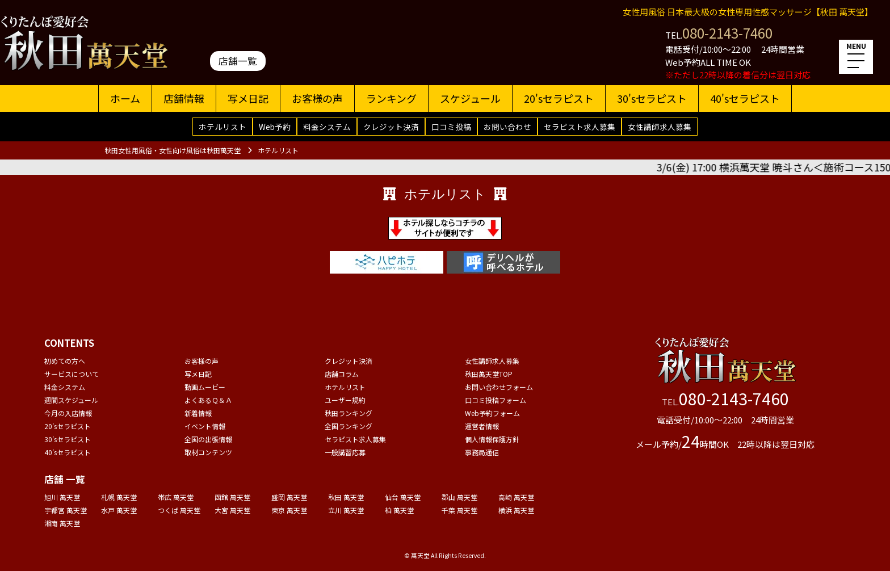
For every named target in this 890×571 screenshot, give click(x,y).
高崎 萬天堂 (516, 497)
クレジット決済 (391, 126)
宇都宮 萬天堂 (65, 510)
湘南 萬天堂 (62, 523)
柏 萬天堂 (399, 510)
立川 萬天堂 (346, 510)
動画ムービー (204, 387)
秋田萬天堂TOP (489, 374)
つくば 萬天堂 (179, 510)
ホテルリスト (222, 126)
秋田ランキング (348, 413)
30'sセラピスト (652, 98)
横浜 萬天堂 (516, 510)
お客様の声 (317, 98)
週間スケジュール (71, 400)
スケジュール (470, 98)
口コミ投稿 (451, 126)
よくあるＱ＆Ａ (208, 400)
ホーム (125, 98)
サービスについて (71, 374)
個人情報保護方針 (492, 439)
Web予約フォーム (492, 413)
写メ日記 (248, 98)
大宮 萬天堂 (232, 510)
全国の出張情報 (208, 439)
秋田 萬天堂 (346, 497)
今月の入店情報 (68, 413)
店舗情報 (183, 98)
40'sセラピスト (745, 98)
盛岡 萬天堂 (289, 497)
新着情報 (198, 413)
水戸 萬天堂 (119, 510)
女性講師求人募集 (659, 126)
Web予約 (275, 126)
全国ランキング (348, 426)
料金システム (327, 126)
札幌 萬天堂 (119, 497)
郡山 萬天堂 (459, 497)
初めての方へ (64, 361)
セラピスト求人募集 (579, 126)
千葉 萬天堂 (459, 510)
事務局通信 (482, 452)
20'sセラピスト (559, 98)
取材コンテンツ (208, 452)
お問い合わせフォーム (499, 387)
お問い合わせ (507, 126)
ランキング (391, 98)
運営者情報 (482, 426)
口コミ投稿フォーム (495, 400)
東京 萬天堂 (289, 510)
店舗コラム (342, 374)
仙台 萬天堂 (403, 497)
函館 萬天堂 (232, 497)
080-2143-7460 (727, 33)
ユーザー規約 (345, 400)
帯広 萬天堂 (176, 497)
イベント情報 (204, 426)
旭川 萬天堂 (62, 497)
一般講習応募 (345, 452)
